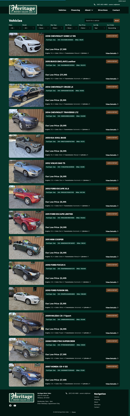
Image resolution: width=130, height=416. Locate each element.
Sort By (95, 25)
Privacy (74, 412)
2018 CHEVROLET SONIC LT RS (60, 36)
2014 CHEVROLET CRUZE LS (59, 86)
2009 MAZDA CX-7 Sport (58, 315)
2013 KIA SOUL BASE (55, 137)
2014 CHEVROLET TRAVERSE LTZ (61, 112)
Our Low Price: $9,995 (55, 125)
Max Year (54, 25)
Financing (75, 10)
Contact (116, 10)
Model (24, 25)
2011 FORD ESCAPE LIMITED (59, 214)
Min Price (68, 25)
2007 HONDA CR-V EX (56, 366)
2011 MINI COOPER (54, 239)
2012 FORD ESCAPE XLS (57, 188)
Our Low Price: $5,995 (55, 100)
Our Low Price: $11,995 (56, 75)
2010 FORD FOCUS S (55, 264)
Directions (103, 10)
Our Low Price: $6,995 (55, 151)
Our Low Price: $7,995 (55, 49)
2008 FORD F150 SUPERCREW (60, 341)
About (89, 10)
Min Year (40, 25)
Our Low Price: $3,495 (55, 278)
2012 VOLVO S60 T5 (55, 163)
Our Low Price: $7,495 (56, 380)
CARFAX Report (112, 36)
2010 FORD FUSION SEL (57, 290)
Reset (117, 21)
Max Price (82, 25)
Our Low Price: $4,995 (56, 227)
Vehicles (62, 10)
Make (10, 25)
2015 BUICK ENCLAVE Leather (60, 61)
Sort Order (110, 25)
